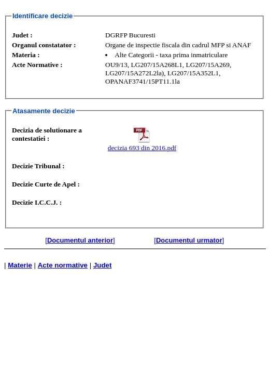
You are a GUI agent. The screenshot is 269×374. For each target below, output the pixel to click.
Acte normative (63, 265)
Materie (20, 265)
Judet (102, 265)
